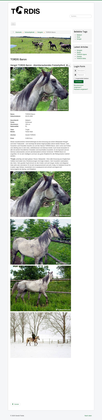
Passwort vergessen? (81, 89)
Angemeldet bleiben (82, 78)
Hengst (79, 39)
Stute (78, 37)
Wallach (79, 35)
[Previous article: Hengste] (15, 404)
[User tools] (68, 65)
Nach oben (88, 415)
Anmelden (78, 81)
